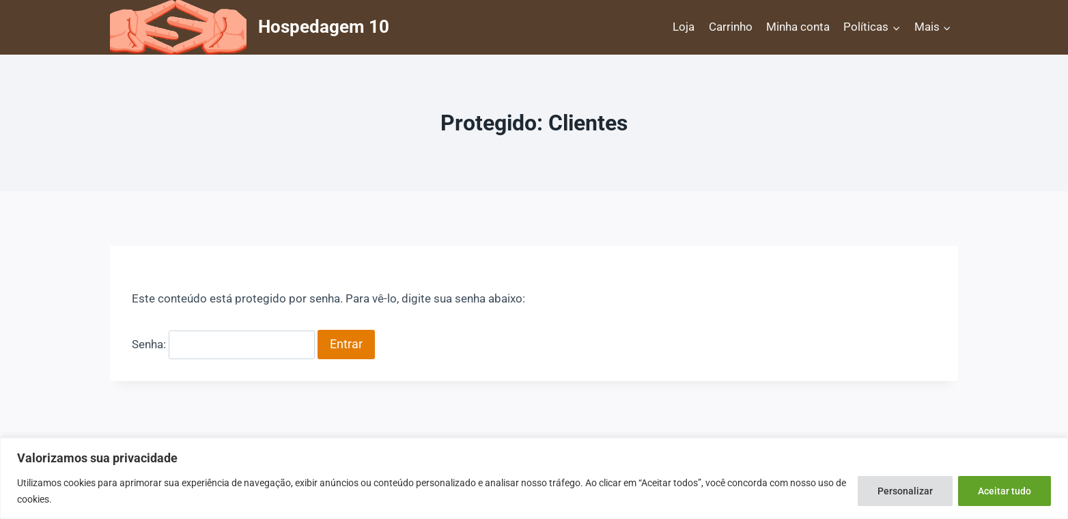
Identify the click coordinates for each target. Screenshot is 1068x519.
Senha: (223, 344)
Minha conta (798, 26)
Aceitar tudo (1004, 491)
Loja (683, 26)
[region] (534, 478)
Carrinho (731, 26)
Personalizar (905, 491)
